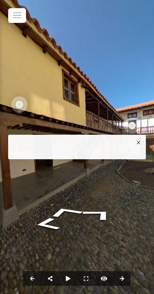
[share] (50, 278)
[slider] (68, 278)
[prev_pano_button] (32, 278)
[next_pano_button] (122, 278)
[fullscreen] (86, 278)
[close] (138, 142)
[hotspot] (104, 278)
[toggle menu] (17, 15)
